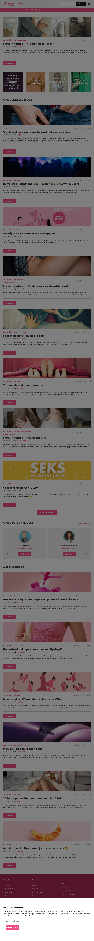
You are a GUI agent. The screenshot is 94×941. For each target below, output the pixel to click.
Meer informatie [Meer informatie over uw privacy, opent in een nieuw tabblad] (29, 916)
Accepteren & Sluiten (12, 927)
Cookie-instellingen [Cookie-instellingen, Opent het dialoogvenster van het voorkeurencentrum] (12, 921)
